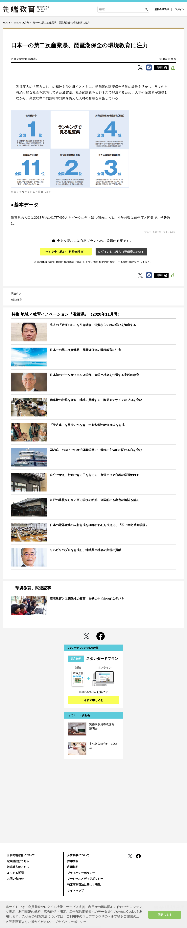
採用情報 (72, 861)
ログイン (179, 9)
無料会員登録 (161, 9)
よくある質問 (15, 872)
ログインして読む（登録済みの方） (121, 251)
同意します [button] (165, 914)
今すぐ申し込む (93, 700)
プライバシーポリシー (81, 872)
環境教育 (17, 299)
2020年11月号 (167, 59)
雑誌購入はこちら (18, 866)
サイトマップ (75, 890)
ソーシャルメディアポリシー (85, 878)
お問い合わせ (15, 878)
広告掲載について (78, 855)
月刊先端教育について (21, 855)
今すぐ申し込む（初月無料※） (65, 251)
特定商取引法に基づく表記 (84, 884)
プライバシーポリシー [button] (70, 921)
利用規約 (72, 866)
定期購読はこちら (18, 861)
